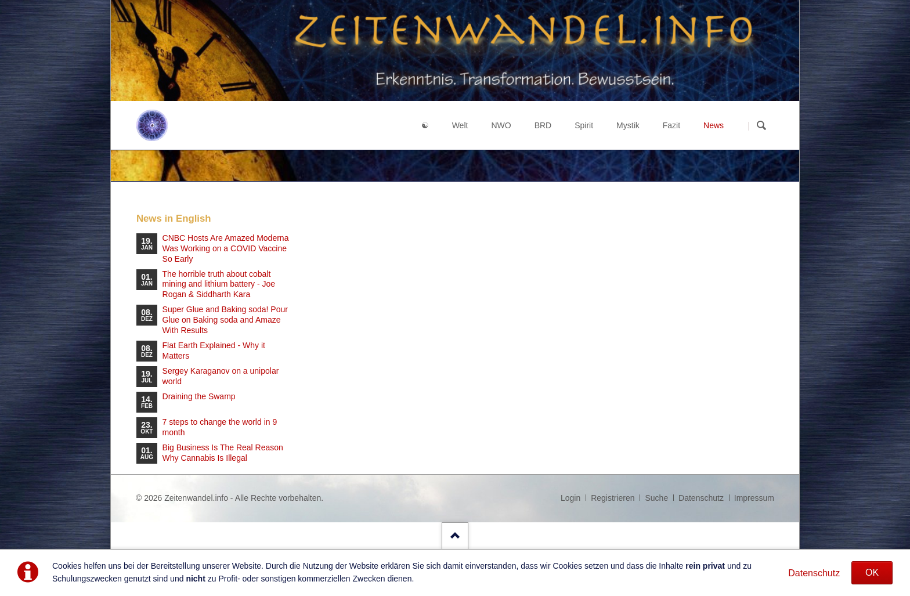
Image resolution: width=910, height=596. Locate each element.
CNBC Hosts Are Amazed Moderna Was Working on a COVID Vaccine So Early (225, 248)
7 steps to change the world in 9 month (219, 427)
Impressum (754, 498)
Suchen (761, 126)
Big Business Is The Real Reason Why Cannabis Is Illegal (222, 453)
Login (570, 498)
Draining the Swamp (199, 396)
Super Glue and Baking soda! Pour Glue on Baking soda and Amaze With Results (225, 320)
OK (872, 572)
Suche (656, 498)
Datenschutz (814, 573)
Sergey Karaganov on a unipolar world (220, 376)
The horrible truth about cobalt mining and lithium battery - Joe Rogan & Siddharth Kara (219, 284)
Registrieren (612, 498)
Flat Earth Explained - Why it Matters (213, 350)
